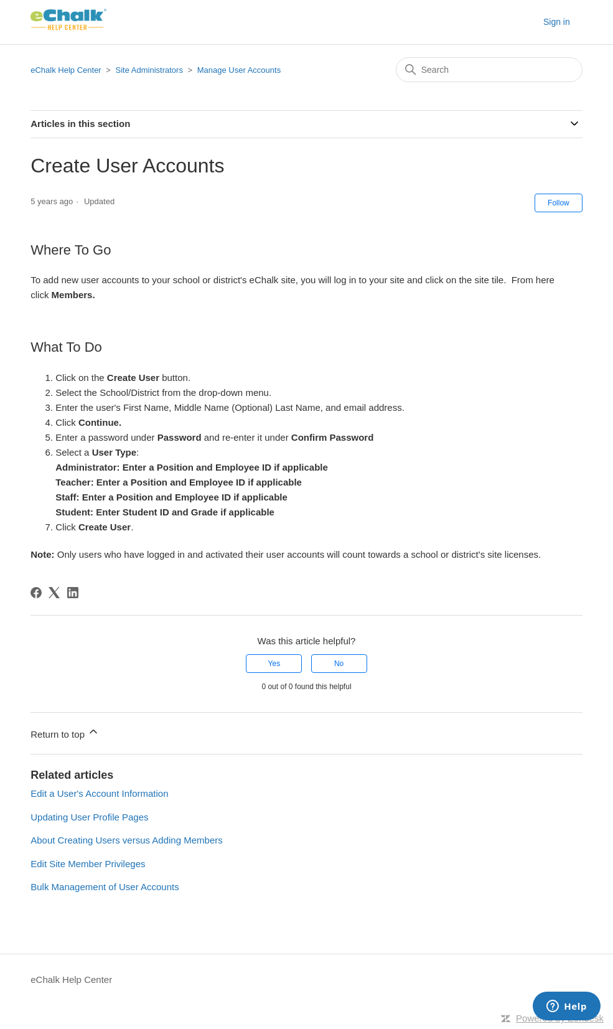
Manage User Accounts (239, 70)
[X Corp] (54, 592)
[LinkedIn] (72, 592)
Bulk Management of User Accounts (104, 886)
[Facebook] (36, 592)
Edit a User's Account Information (99, 793)
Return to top (65, 732)
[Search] (489, 69)
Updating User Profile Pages (89, 817)
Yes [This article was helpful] (274, 663)
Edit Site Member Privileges (87, 863)
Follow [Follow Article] (558, 203)
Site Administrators (150, 70)
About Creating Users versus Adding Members (126, 840)
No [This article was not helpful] (339, 663)
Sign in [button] (556, 22)
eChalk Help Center (65, 70)
